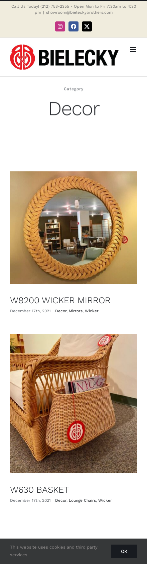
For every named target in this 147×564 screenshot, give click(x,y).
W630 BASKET (39, 489)
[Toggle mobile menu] (133, 49)
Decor (60, 311)
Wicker (92, 311)
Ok (124, 551)
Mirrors (76, 311)
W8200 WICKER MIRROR (60, 300)
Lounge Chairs (82, 500)
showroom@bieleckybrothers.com (79, 12)
